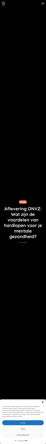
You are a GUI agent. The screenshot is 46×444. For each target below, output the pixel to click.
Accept (23, 423)
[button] (43, 402)
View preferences (23, 435)
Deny (23, 429)
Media (23, 202)
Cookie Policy (21, 440)
